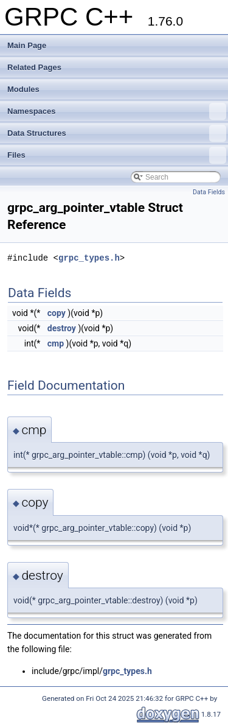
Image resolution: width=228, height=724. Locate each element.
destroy (61, 328)
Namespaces (116, 111)
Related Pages (34, 67)
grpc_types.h (89, 258)
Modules (23, 89)
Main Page (26, 45)
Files (116, 155)
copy (56, 313)
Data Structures (116, 133)
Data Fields (209, 192)
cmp (55, 343)
